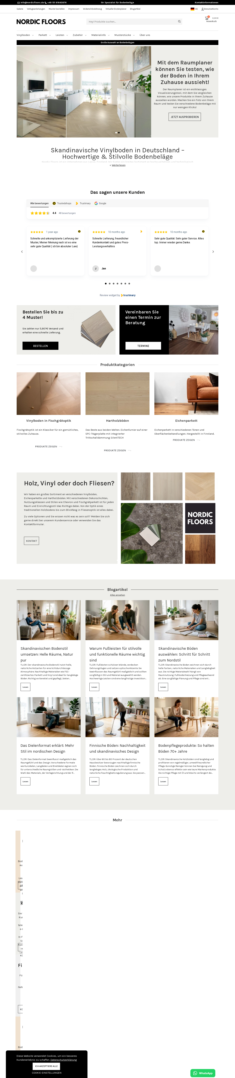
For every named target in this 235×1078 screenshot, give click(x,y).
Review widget (108, 291)
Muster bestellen (57, 9)
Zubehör (80, 31)
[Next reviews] (213, 248)
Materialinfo (100, 31)
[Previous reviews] (22, 248)
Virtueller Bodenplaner (116, 9)
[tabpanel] (117, 88)
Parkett (45, 31)
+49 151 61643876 (56, 2)
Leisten (62, 31)
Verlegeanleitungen (36, 9)
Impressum (73, 9)
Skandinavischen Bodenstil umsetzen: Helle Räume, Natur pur (47, 650)
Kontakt (73, 1046)
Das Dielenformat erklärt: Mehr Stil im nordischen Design (47, 744)
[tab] (106, 280)
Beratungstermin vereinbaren (192, 1047)
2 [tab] (119, 129)
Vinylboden (25, 31)
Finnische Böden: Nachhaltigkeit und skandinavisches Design (117, 744)
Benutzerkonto (210, 9)
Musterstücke (124, 31)
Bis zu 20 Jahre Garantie (117, 38)
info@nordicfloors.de (30, 2)
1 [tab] (116, 129)
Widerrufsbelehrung (92, 9)
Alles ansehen (117, 591)
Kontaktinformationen (206, 2)
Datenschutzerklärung (63, 1059)
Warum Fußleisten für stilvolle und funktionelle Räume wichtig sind (117, 650)
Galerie (20, 9)
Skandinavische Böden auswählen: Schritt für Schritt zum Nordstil (184, 650)
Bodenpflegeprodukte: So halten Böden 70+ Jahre (186, 744)
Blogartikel (135, 9)
